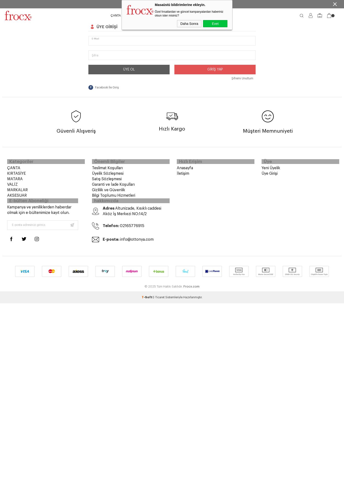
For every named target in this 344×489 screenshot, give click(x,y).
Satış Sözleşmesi (107, 181)
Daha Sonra (189, 24)
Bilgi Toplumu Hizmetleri (113, 197)
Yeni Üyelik (271, 170)
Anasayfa (185, 170)
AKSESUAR (17, 197)
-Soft (147, 301)
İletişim (183, 175)
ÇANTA (116, 15)
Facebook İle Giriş (103, 87)
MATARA (15, 181)
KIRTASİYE (16, 175)
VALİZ (12, 186)
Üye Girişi (270, 175)
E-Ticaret (159, 301)
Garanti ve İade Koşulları (113, 186)
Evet (215, 24)
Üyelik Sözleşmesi (108, 175)
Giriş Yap (215, 69)
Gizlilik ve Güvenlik (108, 192)
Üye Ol (129, 69)
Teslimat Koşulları (107, 170)
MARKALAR (17, 192)
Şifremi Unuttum (242, 78)
